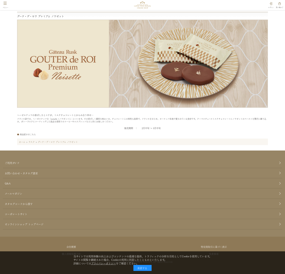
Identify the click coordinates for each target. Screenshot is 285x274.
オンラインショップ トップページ (24, 224)
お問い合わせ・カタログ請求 (21, 173)
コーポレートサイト (16, 214)
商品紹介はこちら (28, 134)
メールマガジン (13, 193)
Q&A (8, 183)
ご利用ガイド (12, 163)
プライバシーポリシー (103, 263)
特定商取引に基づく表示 (214, 246)
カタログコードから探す (19, 204)
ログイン (271, 7)
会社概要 (71, 246)
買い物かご (279, 7)
